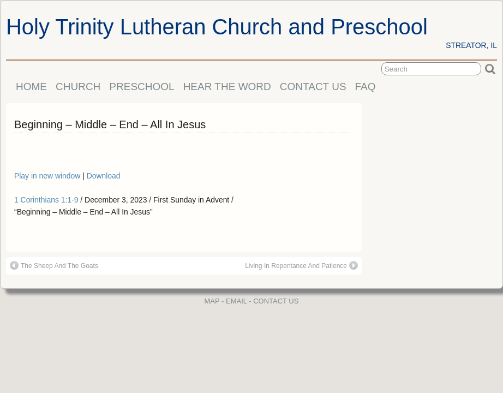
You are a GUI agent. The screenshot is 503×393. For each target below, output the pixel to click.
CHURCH (78, 86)
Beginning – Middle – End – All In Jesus (110, 124)
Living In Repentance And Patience (301, 265)
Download (104, 175)
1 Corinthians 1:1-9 (46, 199)
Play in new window (48, 175)
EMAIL (236, 301)
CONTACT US (313, 86)
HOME (31, 86)
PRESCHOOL (141, 86)
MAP (212, 301)
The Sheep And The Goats (54, 265)
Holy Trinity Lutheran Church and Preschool (217, 27)
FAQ (365, 86)
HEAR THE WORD (227, 86)
